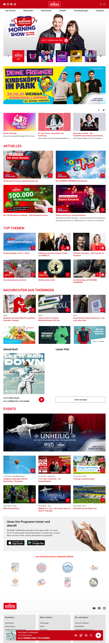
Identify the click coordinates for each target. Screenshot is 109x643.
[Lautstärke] (75, 635)
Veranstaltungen (81, 10)
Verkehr (62, 10)
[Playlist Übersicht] (86, 635)
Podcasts (100, 10)
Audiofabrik (79, 626)
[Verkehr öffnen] (15, 4)
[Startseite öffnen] (54, 4)
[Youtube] (4, 4)
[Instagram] (8, 4)
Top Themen (10, 10)
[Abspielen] (98, 635)
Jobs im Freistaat (82, 623)
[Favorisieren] (91, 635)
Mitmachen (28, 10)
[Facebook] (11, 4)
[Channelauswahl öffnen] (104, 4)
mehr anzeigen (80, 400)
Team (42, 626)
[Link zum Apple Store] (16, 543)
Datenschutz (10, 626)
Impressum (9, 623)
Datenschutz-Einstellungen (15, 630)
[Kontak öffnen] (101, 4)
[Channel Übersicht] (81, 635)
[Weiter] (104, 110)
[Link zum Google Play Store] (36, 543)
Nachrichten (46, 10)
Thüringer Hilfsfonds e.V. (84, 630)
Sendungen (44, 623)
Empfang (43, 630)
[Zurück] (98, 110)
